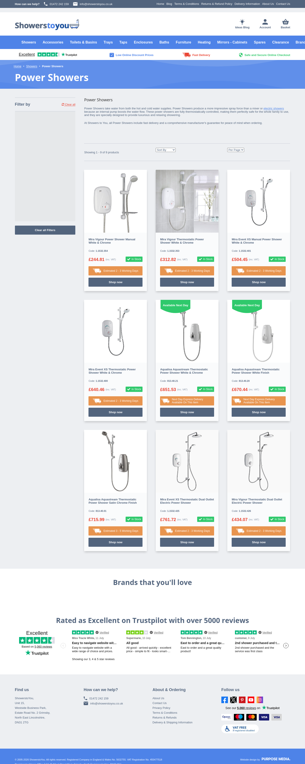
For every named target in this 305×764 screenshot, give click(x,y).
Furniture (183, 42)
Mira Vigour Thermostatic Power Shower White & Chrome (182, 241)
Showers (29, 42)
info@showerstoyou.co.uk (92, 4)
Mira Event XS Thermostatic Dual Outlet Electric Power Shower (187, 501)
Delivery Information (247, 3)
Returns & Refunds (165, 717)
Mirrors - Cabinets (232, 42)
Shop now (115, 282)
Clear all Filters (45, 230)
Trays (108, 42)
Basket (285, 24)
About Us (268, 3)
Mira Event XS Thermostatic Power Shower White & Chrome (112, 371)
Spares (259, 42)
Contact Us (283, 3)
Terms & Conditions (186, 3)
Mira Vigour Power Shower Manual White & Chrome (111, 241)
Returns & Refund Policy (216, 3)
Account (265, 24)
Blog (169, 3)
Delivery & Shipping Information (173, 722)
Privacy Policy (161, 708)
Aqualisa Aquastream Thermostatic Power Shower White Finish (256, 371)
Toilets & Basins (83, 42)
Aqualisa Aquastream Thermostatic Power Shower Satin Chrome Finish (112, 501)
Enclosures (143, 42)
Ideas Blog (242, 24)
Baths (164, 42)
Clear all (68, 104)
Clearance (280, 42)
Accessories (53, 42)
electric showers (273, 108)
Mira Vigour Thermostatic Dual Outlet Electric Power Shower (257, 501)
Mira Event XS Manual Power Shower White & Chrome (257, 241)
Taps (123, 42)
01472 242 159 (56, 4)
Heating (204, 42)
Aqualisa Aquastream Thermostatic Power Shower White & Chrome (184, 371)
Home (160, 3)
